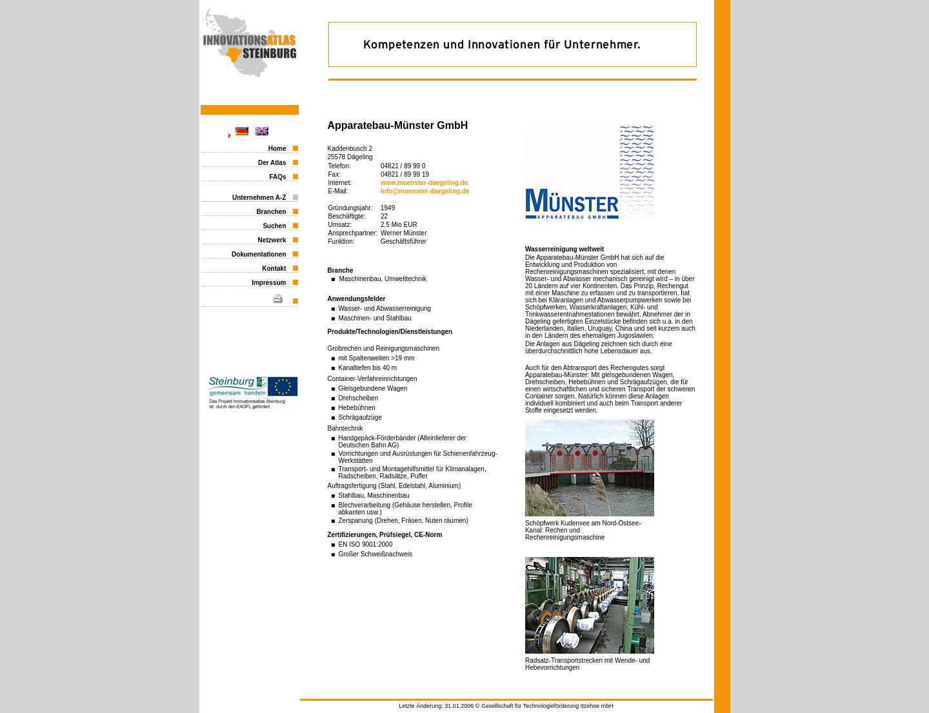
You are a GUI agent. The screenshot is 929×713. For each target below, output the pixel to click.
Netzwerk (272, 240)
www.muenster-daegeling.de (424, 182)
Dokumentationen (259, 254)
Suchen (274, 226)
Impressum (269, 282)
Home (277, 148)
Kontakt (274, 268)
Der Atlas (272, 162)
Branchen (271, 211)
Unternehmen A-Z (259, 197)
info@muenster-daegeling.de (425, 191)
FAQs (277, 177)
